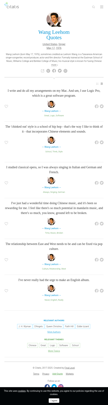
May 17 (51, 47)
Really (60, 300)
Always (46, 192)
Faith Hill (69, 326)
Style (60, 151)
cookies (22, 391)
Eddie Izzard (83, 326)
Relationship (54, 269)
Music (53, 233)
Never (47, 300)
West (63, 269)
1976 (58, 47)
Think (54, 151)
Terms (36, 374)
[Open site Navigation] (102, 7)
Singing (53, 192)
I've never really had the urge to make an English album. (54, 280)
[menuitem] (97, 84)
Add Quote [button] (57, 374)
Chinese (32, 345)
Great (46, 115)
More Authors (54, 332)
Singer (61, 44)
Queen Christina (53, 326)
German (61, 192)
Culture (45, 269)
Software (60, 115)
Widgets (70, 374)
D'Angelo (38, 326)
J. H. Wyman (25, 326)
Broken (60, 233)
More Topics (54, 351)
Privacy (45, 374)
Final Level (70, 368)
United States (50, 44)
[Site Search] (93, 7)
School (48, 151)
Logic (52, 115)
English (54, 300)
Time (47, 233)
